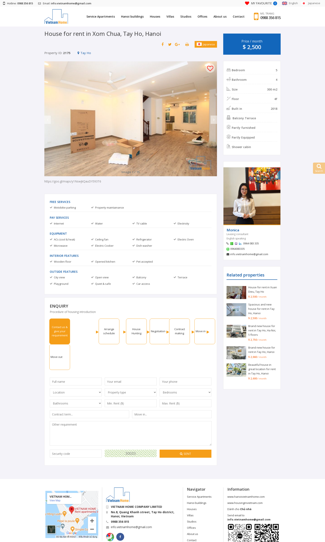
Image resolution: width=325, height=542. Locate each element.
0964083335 (237, 249)
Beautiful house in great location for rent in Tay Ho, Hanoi (262, 369)
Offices (202, 16)
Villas (170, 16)
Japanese (206, 44)
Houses (155, 16)
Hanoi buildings (132, 16)
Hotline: (18, 3)
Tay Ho (84, 53)
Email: (64, 3)
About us (220, 16)
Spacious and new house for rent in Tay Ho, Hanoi (261, 309)
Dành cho (239, 483)
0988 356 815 (270, 18)
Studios (185, 16)
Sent (185, 428)
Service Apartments (100, 16)
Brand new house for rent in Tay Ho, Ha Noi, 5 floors (262, 330)
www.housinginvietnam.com (245, 477)
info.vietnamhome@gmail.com (249, 254)
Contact (239, 16)
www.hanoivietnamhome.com (246, 471)
